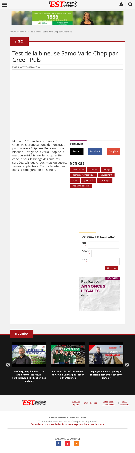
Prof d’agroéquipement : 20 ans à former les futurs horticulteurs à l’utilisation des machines (29, 376)
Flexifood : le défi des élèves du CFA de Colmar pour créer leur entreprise (68, 374)
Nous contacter (124, 403)
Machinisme (78, 169)
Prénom (86, 252)
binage (106, 169)
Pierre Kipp (105, 180)
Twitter (76, 151)
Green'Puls (89, 180)
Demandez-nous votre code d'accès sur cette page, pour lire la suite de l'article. (68, 424)
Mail (84, 244)
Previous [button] (8, 365)
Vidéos (21, 31)
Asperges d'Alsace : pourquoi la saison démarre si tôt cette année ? (106, 374)
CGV (86, 403)
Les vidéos (21, 334)
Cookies (93, 403)
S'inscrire (111, 268)
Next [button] (127, 365)
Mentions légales (76, 403)
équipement (106, 175)
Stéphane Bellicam (80, 185)
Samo (75, 180)
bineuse (93, 169)
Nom (84, 260)
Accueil (13, 31)
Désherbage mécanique (83, 175)
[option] (29, 365)
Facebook (95, 151)
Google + (113, 151)
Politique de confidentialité (108, 403)
